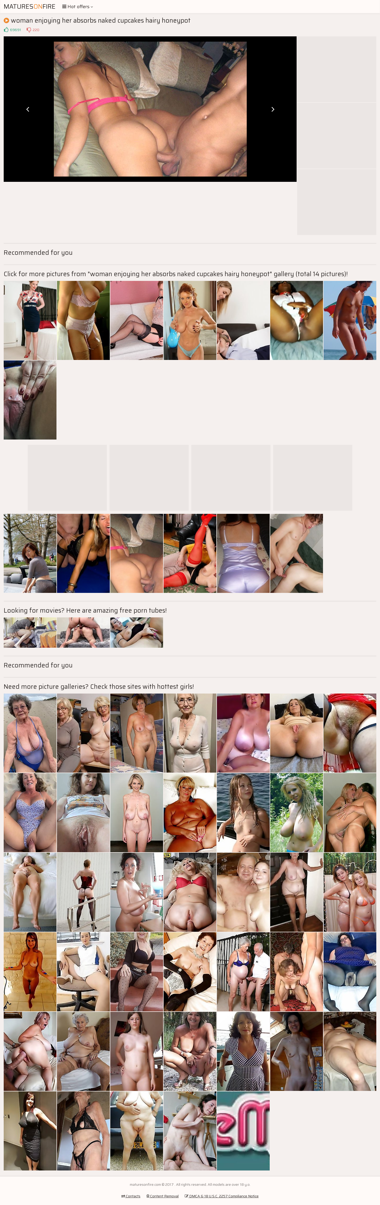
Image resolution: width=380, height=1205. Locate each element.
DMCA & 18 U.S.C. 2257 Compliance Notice (222, 1196)
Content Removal (162, 1196)
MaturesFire (29, 7)
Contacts (130, 1196)
